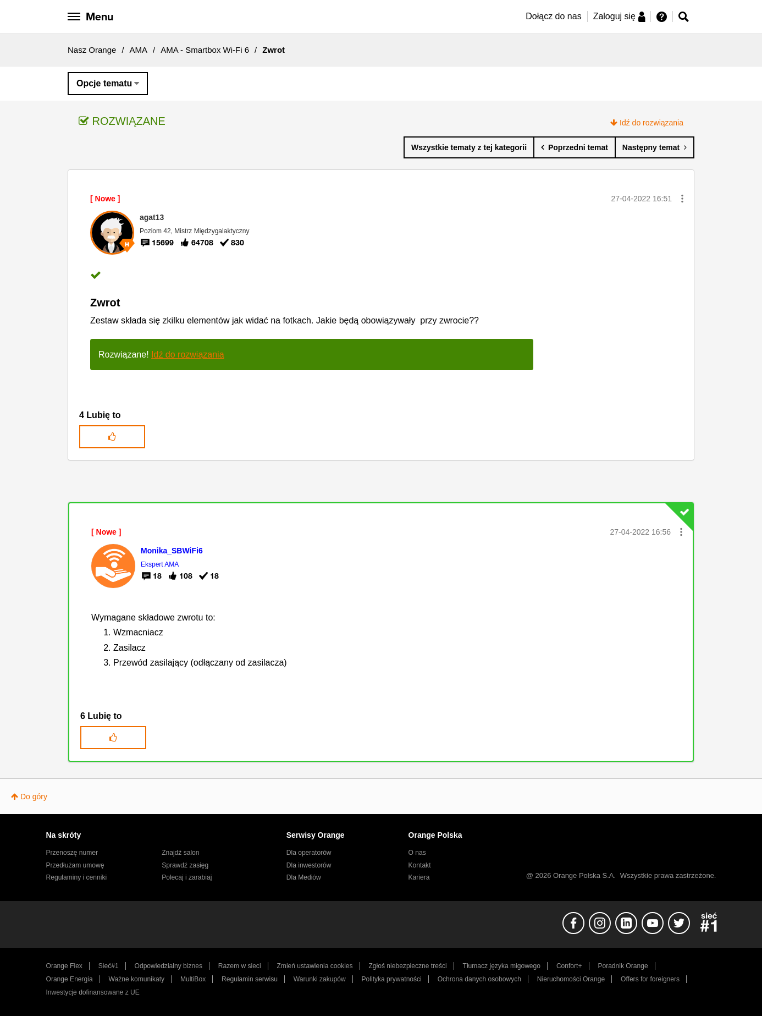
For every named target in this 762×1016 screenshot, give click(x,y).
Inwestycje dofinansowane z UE (93, 992)
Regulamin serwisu (250, 979)
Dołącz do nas (553, 16)
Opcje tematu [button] (104, 83)
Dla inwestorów (309, 865)
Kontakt (419, 865)
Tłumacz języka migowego (501, 966)
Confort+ (569, 966)
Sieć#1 (108, 966)
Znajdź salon (180, 852)
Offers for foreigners (650, 979)
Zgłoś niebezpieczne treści (408, 966)
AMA (139, 49)
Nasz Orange (92, 49)
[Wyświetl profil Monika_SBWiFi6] (172, 550)
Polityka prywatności (392, 979)
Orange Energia (69, 979)
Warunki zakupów (320, 979)
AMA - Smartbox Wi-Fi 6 (205, 49)
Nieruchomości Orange (571, 979)
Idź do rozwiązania (651, 122)
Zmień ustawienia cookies (314, 966)
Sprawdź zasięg (185, 865)
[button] (682, 198)
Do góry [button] (33, 796)
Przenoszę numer (72, 852)
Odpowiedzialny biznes (168, 966)
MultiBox (193, 979)
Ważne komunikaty (136, 979)
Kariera (419, 877)
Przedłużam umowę (75, 865)
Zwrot (105, 302)
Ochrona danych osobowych (479, 979)
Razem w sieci (239, 966)
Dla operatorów (309, 852)
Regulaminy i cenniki (76, 877)
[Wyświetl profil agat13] (152, 217)
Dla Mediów (303, 877)
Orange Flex (64, 966)
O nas (417, 852)
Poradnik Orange (623, 966)
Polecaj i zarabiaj (187, 877)
